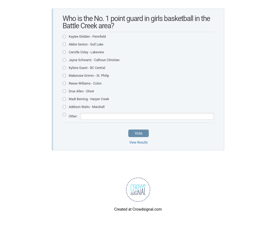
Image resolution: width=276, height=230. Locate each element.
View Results (138, 142)
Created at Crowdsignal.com (138, 209)
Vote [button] (139, 133)
